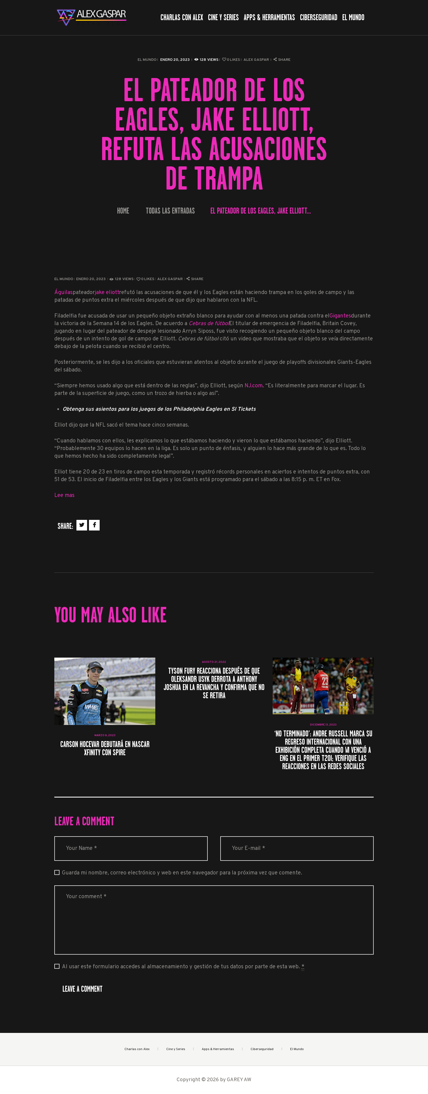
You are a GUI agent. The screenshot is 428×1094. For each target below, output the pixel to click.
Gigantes (340, 316)
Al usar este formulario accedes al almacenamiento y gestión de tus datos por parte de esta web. (183, 967)
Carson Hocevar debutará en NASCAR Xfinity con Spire (105, 748)
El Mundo (147, 60)
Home (123, 211)
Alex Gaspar (256, 60)
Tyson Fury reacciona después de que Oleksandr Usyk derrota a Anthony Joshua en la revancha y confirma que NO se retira (214, 683)
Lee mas (64, 495)
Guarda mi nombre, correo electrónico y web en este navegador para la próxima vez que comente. (182, 873)
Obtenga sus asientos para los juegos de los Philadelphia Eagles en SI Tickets (159, 409)
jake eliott (107, 292)
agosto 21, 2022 (214, 662)
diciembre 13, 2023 (323, 725)
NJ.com (254, 385)
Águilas (63, 292)
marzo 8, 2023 (104, 735)
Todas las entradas (170, 210)
